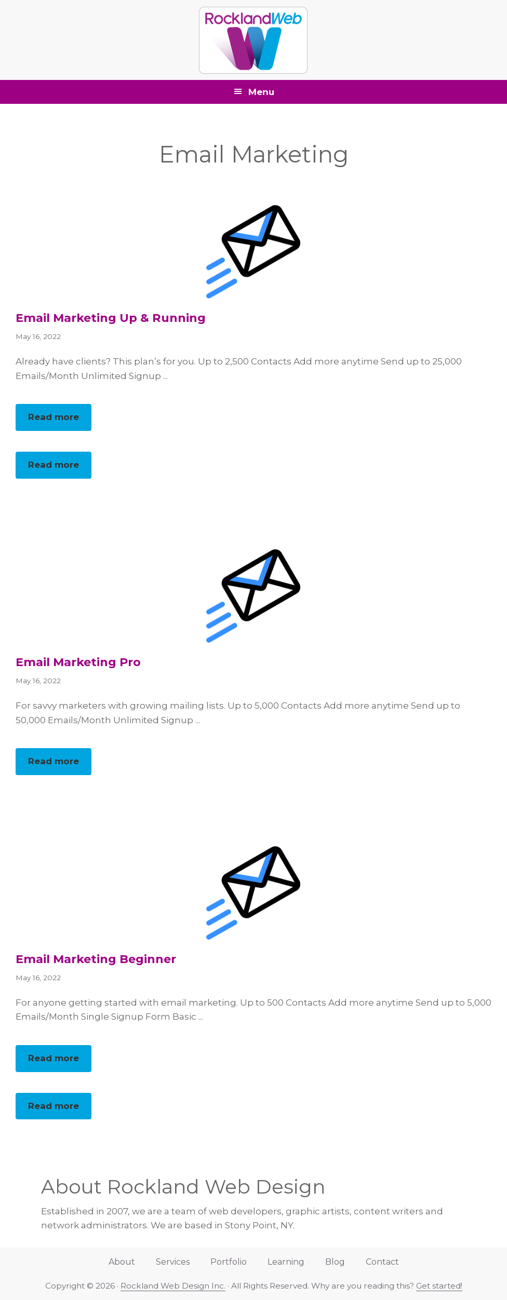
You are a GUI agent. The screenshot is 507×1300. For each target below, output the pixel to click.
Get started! (439, 1286)
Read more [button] (59, 420)
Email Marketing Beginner (96, 959)
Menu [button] (261, 92)
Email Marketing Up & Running (111, 318)
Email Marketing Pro (78, 662)
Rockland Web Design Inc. (173, 1286)
